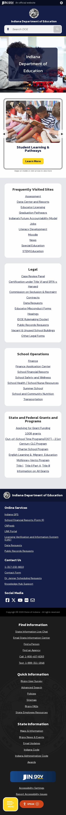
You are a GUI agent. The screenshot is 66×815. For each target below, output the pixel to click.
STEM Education (33, 251)
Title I (19, 465)
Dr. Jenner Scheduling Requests (23, 578)
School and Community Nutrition (33, 394)
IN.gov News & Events (31, 737)
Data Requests (33, 303)
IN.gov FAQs (31, 706)
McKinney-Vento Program (33, 460)
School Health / (18, 383)
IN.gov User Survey (31, 681)
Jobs (33, 224)
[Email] (32, 600)
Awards (31, 762)
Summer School (33, 388)
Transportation (33, 399)
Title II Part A (33, 465)
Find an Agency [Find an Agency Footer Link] (31, 650)
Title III (46, 465)
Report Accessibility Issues (31, 794)
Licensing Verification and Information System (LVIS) (31, 538)
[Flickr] (26, 600)
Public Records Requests (33, 325)
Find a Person (31, 644)
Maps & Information (31, 730)
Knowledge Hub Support (19, 583)
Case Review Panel (33, 276)
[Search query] (31, 29)
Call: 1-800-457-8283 (31, 656)
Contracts (33, 297)
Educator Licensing (33, 207)
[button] (62, 2)
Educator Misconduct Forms (33, 308)
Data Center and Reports (33, 202)
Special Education (33, 245)
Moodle (33, 234)
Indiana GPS (11, 514)
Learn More (33, 161)
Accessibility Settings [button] (31, 788)
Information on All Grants (33, 471)
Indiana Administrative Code (31, 755)
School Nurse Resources (43, 383)
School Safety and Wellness (33, 377)
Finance (33, 361)
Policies (31, 693)
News (33, 240)
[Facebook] (7, 600)
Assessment (33, 196)
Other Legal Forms (33, 336)
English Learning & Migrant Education (33, 455)
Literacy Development (33, 229)
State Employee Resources (32, 712)
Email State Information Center (31, 637)
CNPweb (9, 525)
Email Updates (31, 743)
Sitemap (32, 700)
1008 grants (33, 433)
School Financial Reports (33, 372)
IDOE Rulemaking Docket (33, 319)
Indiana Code (31, 749)
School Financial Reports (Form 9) (24, 520)
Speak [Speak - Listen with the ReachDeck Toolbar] (31, 804)
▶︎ (63, 134)
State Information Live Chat (31, 631)
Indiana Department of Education (34, 21)
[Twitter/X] (13, 600)
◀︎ (5, 134)
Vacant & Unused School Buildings (33, 330)
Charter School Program (33, 449)
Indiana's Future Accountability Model (33, 218)
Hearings (33, 314)
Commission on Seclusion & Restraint (33, 292)
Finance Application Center (33, 366)
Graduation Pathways (33, 213)
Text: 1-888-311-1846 (31, 662)
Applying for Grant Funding (33, 428)
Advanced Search (31, 687)
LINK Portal (11, 531)
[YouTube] (20, 600)
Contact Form (13, 572)
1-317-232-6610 (14, 567)
